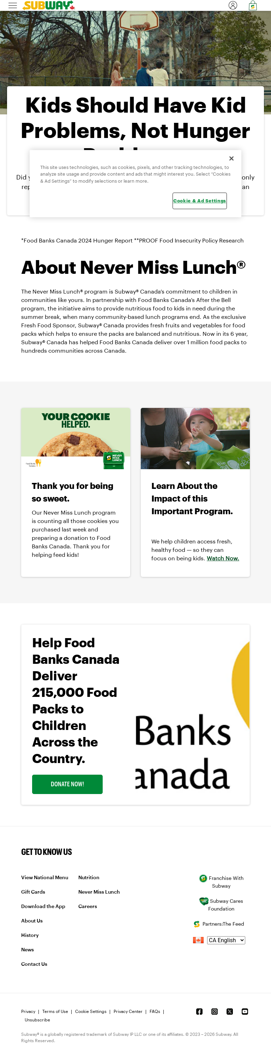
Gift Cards (33, 892)
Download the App (43, 906)
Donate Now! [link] (67, 784)
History (30, 935)
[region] (135, 183)
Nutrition (89, 877)
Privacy (28, 1011)
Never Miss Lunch (99, 892)
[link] (46, 5)
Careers (87, 906)
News (27, 949)
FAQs (155, 1011)
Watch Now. (223, 558)
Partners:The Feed (218, 924)
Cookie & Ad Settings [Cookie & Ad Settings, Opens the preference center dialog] (199, 201)
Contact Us (34, 964)
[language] (226, 940)
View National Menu (44, 877)
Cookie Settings (91, 1011)
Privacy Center (128, 1011)
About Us (32, 921)
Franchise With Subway (221, 881)
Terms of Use (55, 1011)
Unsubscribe (37, 1020)
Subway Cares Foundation (221, 904)
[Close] (231, 158)
